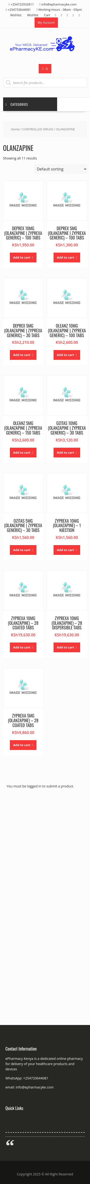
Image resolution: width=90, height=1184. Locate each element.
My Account (46, 22)
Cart (47, 15)
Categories (17, 104)
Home (15, 129)
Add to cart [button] (21, 257)
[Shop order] (60, 169)
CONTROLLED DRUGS (37, 129)
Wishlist (15, 15)
